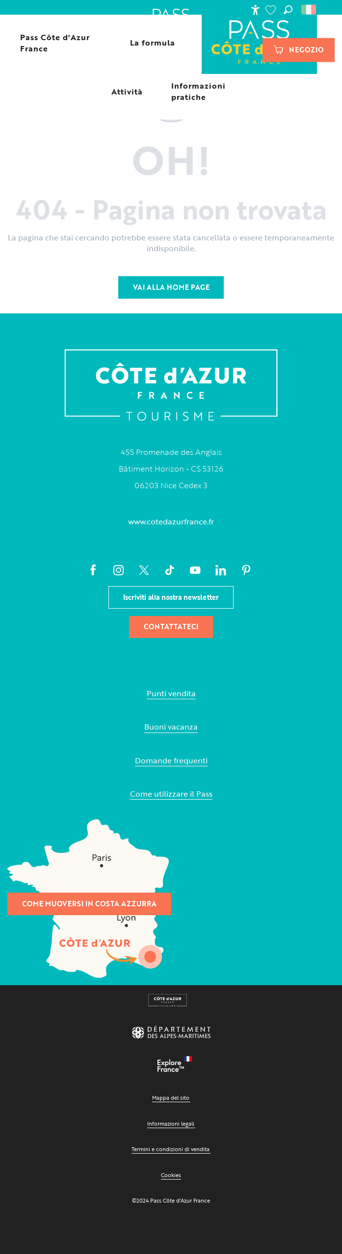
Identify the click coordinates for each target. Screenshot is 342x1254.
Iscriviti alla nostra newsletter (171, 597)
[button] (288, 9)
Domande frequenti (171, 760)
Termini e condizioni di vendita (171, 1149)
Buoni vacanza (171, 727)
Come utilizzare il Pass (171, 794)
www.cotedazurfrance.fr (171, 521)
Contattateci (171, 626)
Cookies (171, 1175)
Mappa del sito (170, 1097)
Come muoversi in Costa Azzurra (89, 904)
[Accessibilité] (255, 9)
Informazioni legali (170, 1123)
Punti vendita (171, 693)
